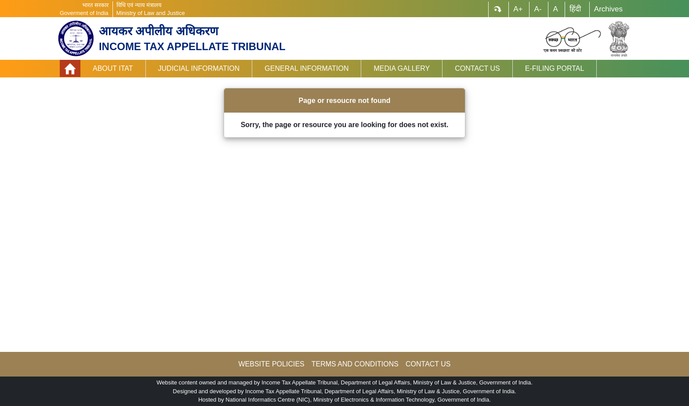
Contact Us (477, 68)
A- (537, 9)
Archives (608, 9)
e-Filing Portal (554, 68)
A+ (517, 9)
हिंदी (575, 9)
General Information (306, 68)
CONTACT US (428, 364)
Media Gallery (402, 68)
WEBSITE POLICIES (271, 364)
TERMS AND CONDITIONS (355, 364)
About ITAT (113, 68)
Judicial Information (199, 68)
